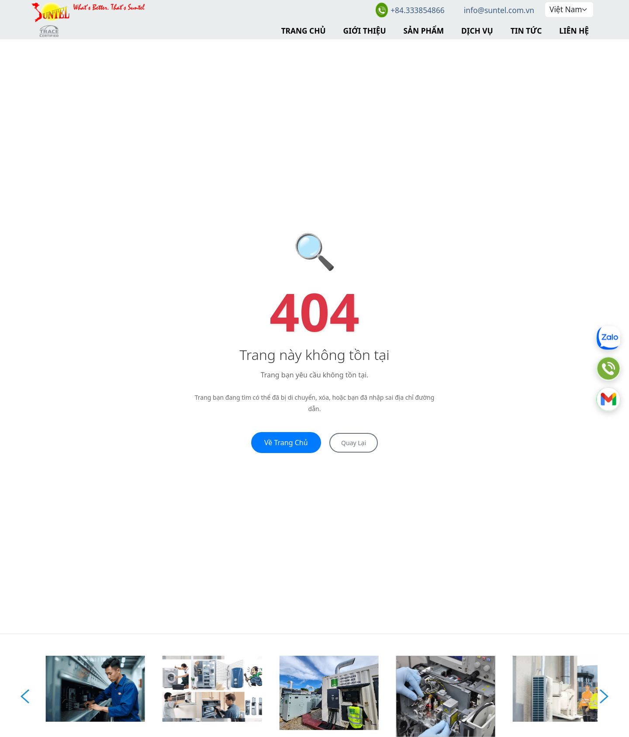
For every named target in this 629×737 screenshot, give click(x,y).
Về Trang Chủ (286, 442)
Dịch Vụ (477, 30)
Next (604, 696)
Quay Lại (353, 443)
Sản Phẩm (424, 30)
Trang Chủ (303, 30)
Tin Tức (526, 30)
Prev (24, 696)
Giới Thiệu (364, 30)
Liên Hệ (574, 30)
